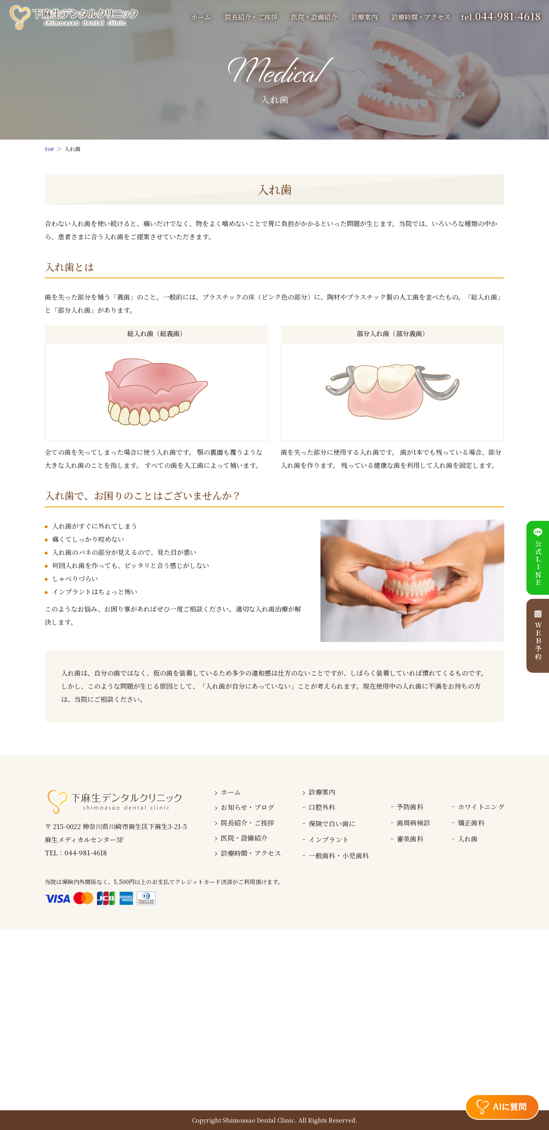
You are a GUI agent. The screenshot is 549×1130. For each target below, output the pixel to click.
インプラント (329, 839)
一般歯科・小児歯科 (339, 856)
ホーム (201, 17)
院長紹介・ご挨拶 (251, 17)
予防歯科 (410, 807)
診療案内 (322, 792)
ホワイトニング (481, 807)
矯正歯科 (471, 823)
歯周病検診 (413, 823)
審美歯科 (410, 839)
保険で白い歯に (332, 823)
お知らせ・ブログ (247, 807)
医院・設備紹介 (314, 17)
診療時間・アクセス (421, 17)
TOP (50, 149)
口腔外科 (322, 807)
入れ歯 (468, 839)
